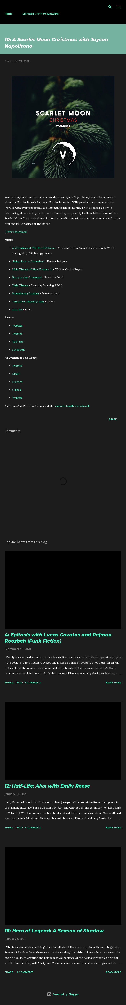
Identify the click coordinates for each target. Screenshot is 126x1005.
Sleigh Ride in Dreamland (28, 261)
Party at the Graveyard (27, 277)
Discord (17, 382)
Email (15, 373)
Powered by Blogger (63, 994)
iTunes (16, 390)
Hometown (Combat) (25, 293)
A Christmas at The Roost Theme (33, 248)
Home (8, 13)
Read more (113, 682)
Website (17, 325)
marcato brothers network (72, 406)
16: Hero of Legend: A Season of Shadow (54, 930)
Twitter (17, 333)
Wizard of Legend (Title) (28, 301)
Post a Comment (28, 682)
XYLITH (17, 309)
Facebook (18, 349)
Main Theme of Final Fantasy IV (32, 269)
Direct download (16, 232)
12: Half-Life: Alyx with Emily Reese (47, 786)
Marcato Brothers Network (40, 13)
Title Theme (20, 285)
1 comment (24, 972)
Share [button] (112, 419)
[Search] (110, 7)
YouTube (18, 341)
